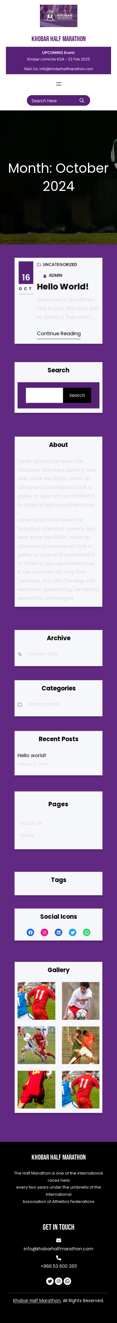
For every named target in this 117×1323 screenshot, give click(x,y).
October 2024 (49, 652)
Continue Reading (58, 320)
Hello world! (61, 293)
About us (43, 822)
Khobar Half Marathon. (37, 1300)
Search (69, 392)
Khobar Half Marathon (59, 39)
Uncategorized (58, 301)
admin (57, 286)
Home (41, 829)
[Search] (81, 100)
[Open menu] (58, 83)
